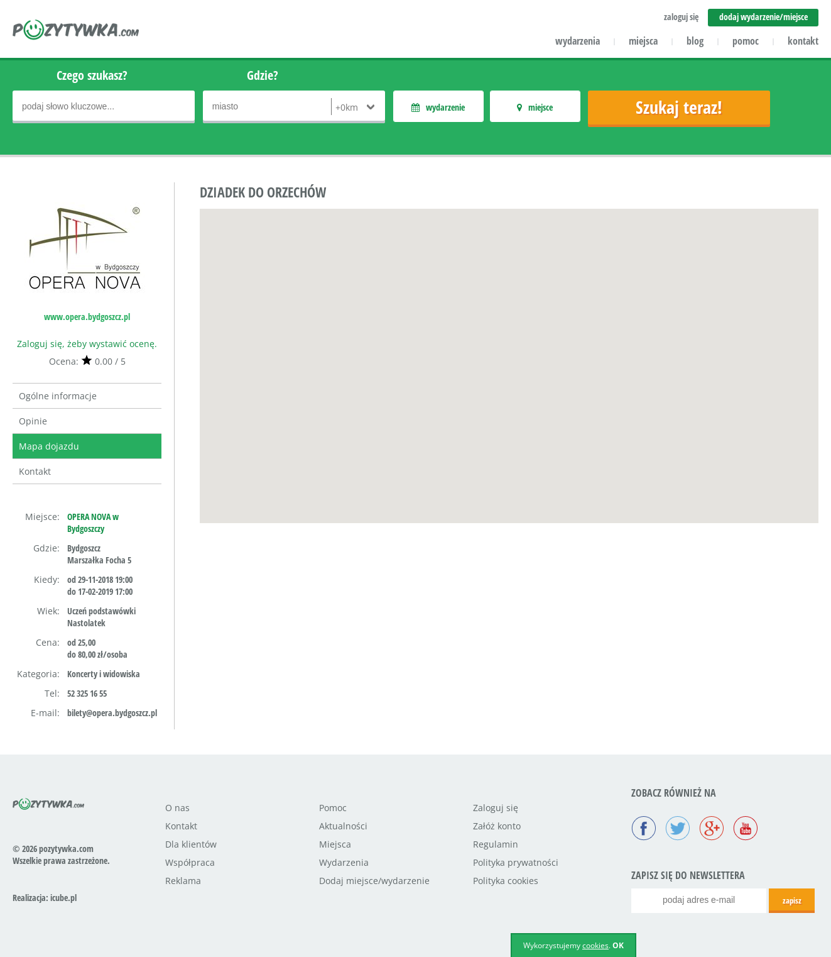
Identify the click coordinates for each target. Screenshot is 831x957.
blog (695, 41)
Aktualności (343, 826)
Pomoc (333, 808)
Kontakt (35, 471)
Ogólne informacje (58, 396)
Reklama (183, 881)
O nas (177, 808)
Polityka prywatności (515, 862)
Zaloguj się (495, 808)
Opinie (33, 421)
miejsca (643, 41)
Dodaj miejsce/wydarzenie (374, 881)
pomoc (745, 41)
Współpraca (190, 862)
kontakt (803, 41)
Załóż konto (497, 826)
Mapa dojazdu (49, 446)
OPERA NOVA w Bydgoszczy (93, 522)
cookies (595, 945)
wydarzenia (577, 41)
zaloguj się (681, 17)
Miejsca (335, 844)
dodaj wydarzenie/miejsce (763, 17)
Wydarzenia (344, 862)
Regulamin (495, 844)
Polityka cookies (505, 881)
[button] (509, 354)
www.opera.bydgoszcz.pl (87, 317)
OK (618, 945)
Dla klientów (191, 844)
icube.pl (63, 898)
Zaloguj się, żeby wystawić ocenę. (87, 344)
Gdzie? (262, 75)
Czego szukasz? (92, 75)
